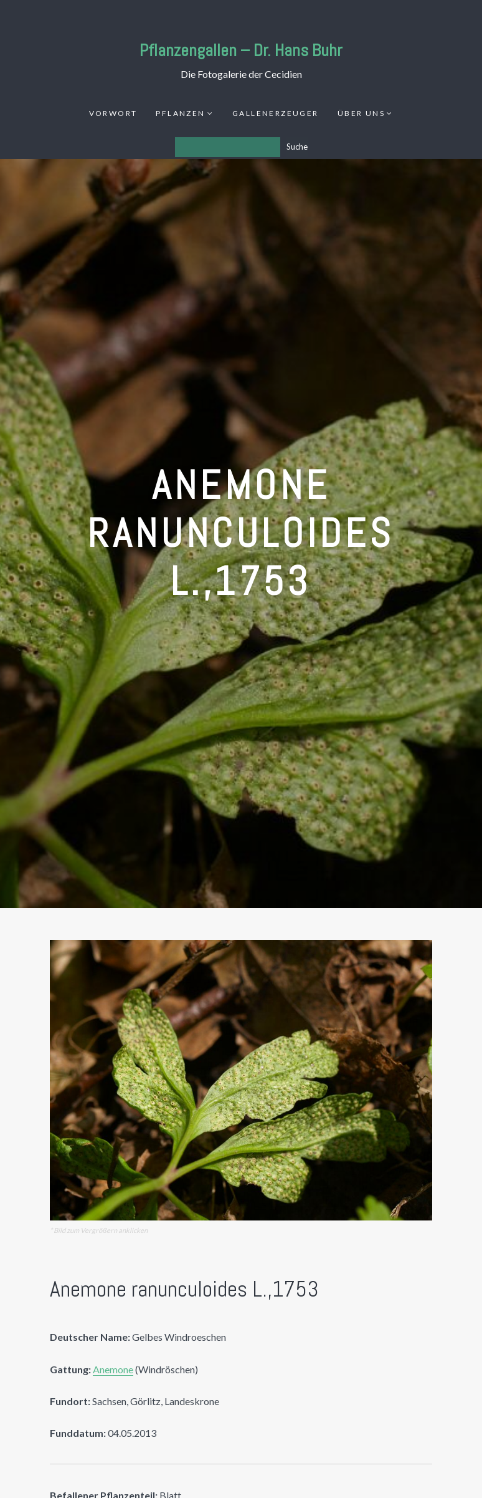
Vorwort (113, 113)
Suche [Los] (297, 147)
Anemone (113, 1369)
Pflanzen (180, 113)
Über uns (361, 113)
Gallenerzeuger (275, 113)
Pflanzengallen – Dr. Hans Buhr (241, 50)
